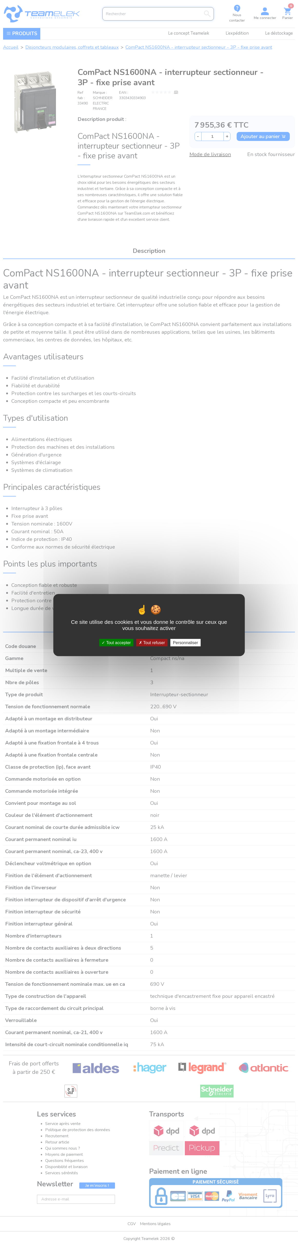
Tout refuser (152, 643)
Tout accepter (116, 643)
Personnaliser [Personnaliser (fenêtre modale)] (185, 643)
